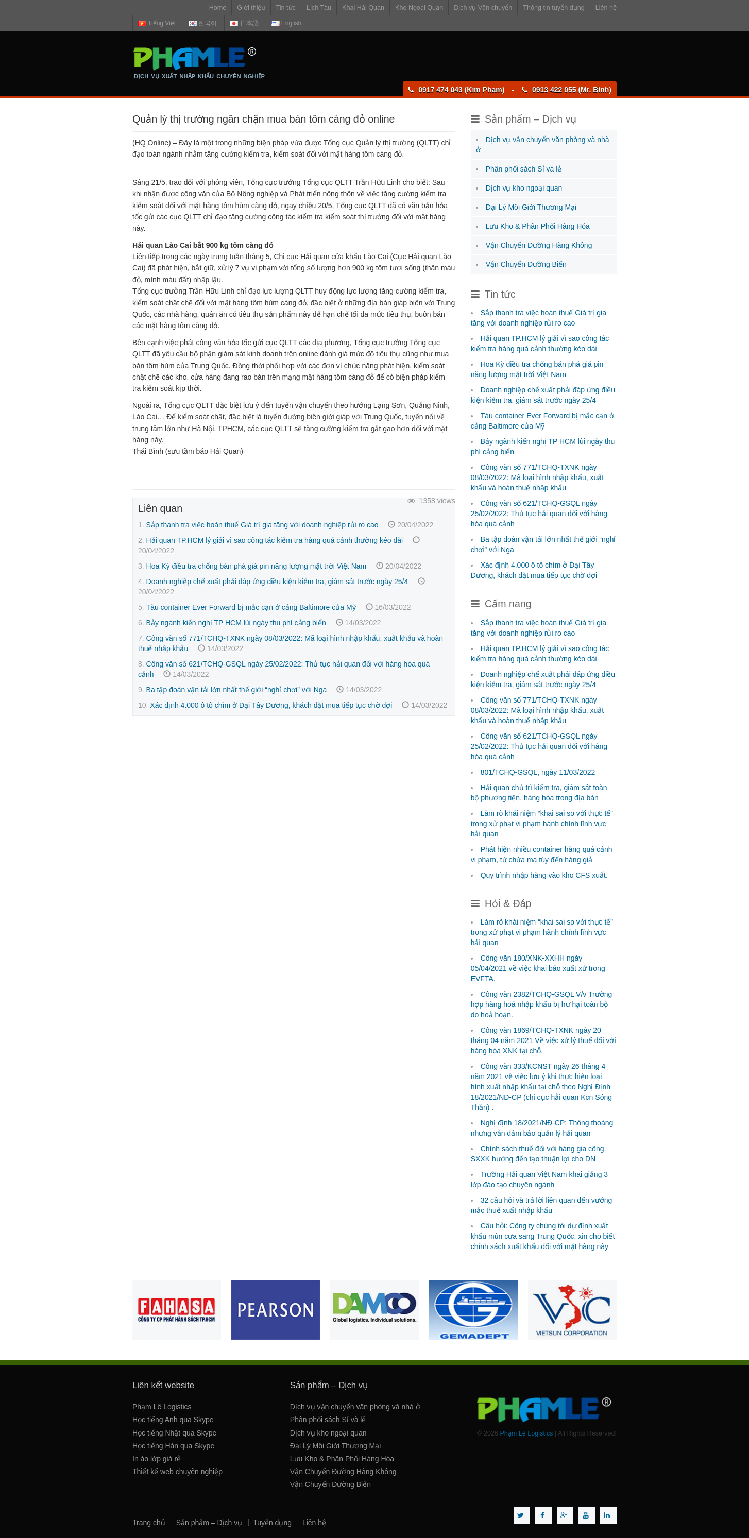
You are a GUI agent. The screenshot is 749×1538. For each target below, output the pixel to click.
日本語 (244, 23)
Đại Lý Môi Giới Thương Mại (531, 207)
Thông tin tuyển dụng (553, 7)
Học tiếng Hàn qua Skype (173, 1446)
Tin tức (286, 7)
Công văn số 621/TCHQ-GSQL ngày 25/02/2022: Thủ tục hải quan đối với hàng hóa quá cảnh (539, 513)
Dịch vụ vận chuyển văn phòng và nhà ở (355, 1407)
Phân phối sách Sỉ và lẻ (524, 169)
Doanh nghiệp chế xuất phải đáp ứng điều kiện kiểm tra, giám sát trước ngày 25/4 (277, 581)
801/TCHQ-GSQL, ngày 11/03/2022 (538, 772)
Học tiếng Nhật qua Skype (174, 1433)
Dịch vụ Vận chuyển (483, 7)
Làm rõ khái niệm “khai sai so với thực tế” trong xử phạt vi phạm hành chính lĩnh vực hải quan (542, 823)
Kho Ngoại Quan (419, 7)
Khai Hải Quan (363, 7)
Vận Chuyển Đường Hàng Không (539, 245)
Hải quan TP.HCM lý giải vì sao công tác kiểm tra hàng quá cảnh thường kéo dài (274, 540)
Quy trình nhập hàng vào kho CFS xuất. (544, 875)
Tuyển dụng (272, 1522)
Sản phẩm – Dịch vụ (209, 1522)
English (286, 23)
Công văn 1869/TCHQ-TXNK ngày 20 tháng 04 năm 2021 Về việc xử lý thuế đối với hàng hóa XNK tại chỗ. (543, 1040)
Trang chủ (148, 1522)
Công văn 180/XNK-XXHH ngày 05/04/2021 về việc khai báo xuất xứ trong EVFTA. (538, 968)
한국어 (203, 23)
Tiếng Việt (157, 23)
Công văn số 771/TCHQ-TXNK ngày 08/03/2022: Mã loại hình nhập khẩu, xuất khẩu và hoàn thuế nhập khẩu (537, 477)
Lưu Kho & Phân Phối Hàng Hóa (538, 226)
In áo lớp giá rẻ (156, 1459)
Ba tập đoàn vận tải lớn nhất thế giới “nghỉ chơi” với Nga (236, 690)
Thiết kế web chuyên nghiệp (177, 1471)
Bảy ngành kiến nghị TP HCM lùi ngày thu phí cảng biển (236, 623)
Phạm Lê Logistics (162, 1407)
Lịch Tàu (319, 7)
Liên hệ (606, 7)
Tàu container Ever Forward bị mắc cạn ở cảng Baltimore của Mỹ (251, 607)
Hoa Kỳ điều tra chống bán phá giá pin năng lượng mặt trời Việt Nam (256, 566)
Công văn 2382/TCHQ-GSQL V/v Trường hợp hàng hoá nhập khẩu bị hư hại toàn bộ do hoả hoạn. (541, 1004)
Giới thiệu (251, 7)
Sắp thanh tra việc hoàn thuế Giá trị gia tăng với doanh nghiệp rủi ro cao (262, 525)
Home (218, 7)
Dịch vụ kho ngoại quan (524, 188)
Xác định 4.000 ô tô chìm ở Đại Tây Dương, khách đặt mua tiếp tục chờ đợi (271, 705)
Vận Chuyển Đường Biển (526, 264)
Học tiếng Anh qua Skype (173, 1419)
